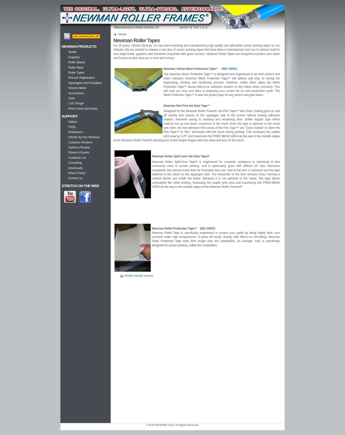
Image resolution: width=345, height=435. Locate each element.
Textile (72, 52)
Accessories (76, 93)
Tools (71, 98)
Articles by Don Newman (84, 137)
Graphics (74, 57)
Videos (72, 121)
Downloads (75, 168)
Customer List (77, 157)
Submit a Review (79, 147)
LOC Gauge (76, 103)
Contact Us (75, 178)
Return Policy (76, 173)
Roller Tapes (76, 72)
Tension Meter (77, 88)
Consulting (75, 163)
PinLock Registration (81, 77)
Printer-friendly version (135, 275)
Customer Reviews (80, 142)
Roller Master (76, 62)
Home (122, 34)
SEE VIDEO (229, 69)
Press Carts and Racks (83, 108)
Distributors (75, 132)
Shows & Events (78, 152)
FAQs (71, 127)
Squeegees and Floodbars (85, 83)
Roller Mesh (76, 67)
